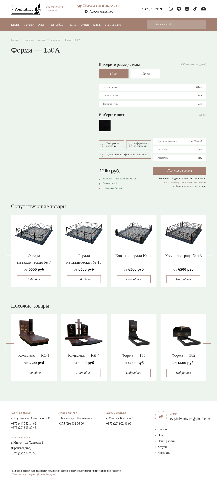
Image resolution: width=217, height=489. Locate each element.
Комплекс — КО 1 (34, 354)
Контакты (164, 452)
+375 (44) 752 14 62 (23, 423)
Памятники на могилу (34, 40)
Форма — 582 (183, 354)
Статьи (85, 24)
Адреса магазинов (101, 11)
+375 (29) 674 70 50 (23, 452)
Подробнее (33, 278)
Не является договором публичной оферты (33, 473)
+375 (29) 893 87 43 (23, 427)
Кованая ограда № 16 (183, 255)
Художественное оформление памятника (124, 154)
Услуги (72, 24)
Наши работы (56, 24)
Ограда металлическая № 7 (34, 258)
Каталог (29, 24)
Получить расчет (179, 170)
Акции (97, 24)
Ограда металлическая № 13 (84, 258)
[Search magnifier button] (152, 24)
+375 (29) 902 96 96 (71, 423)
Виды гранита (113, 24)
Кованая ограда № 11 (133, 255)
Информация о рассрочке (111, 144)
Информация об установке (137, 144)
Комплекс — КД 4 (83, 354)
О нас (41, 24)
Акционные (55, 40)
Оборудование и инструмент (101, 5)
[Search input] (178, 24)
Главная (15, 24)
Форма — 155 (133, 354)
